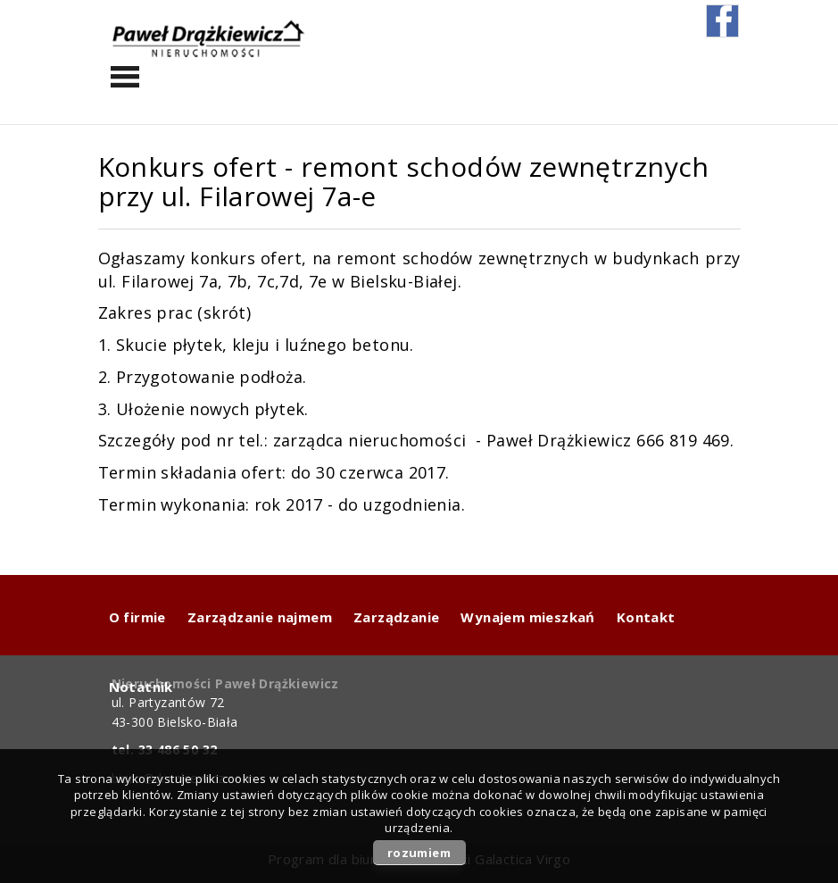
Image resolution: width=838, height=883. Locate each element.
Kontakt (646, 617)
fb (722, 20)
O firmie (137, 617)
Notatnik (141, 687)
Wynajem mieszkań (527, 617)
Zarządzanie (396, 617)
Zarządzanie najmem (259, 617)
